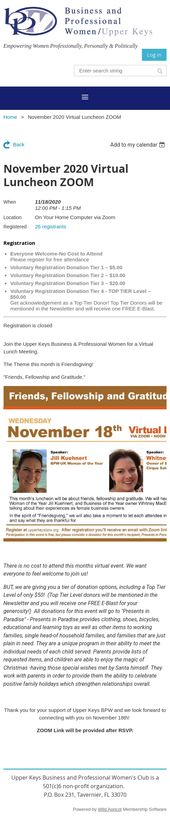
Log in (154, 54)
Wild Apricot (110, 809)
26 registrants (50, 226)
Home (10, 117)
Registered (15, 226)
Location (12, 217)
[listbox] (138, 144)
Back (18, 144)
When (9, 202)
